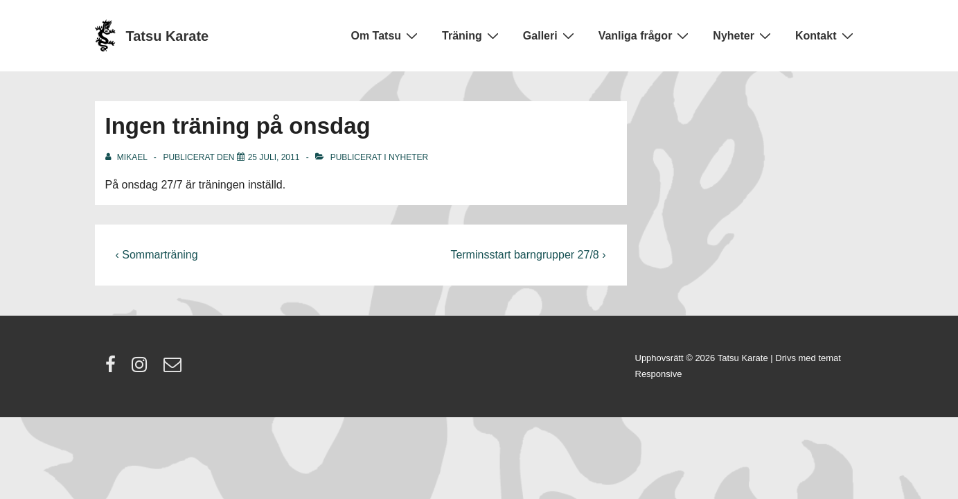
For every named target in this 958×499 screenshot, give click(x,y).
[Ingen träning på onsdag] (274, 157)
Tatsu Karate (167, 36)
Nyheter (743, 35)
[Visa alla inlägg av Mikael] (127, 157)
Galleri (550, 35)
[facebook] (113, 369)
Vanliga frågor (645, 35)
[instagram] (142, 369)
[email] (174, 369)
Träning (472, 35)
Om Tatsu (386, 35)
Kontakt (826, 35)
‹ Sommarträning (157, 255)
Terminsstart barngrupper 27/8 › (527, 255)
